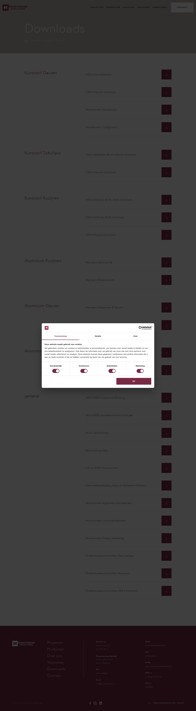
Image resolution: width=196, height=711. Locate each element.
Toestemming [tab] (60, 336)
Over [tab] (135, 336)
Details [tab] (98, 336)
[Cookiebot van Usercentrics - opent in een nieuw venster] (141, 328)
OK (133, 381)
